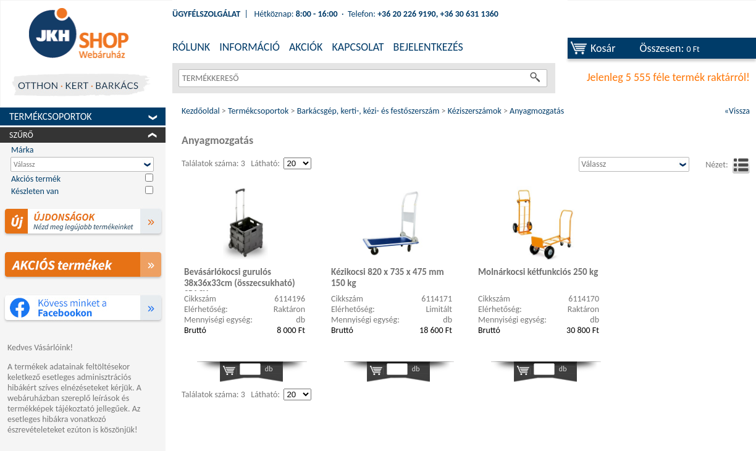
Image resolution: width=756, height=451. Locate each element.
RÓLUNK (191, 47)
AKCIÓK (305, 47)
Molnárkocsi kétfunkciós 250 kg (538, 271)
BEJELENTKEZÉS (428, 47)
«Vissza (737, 111)
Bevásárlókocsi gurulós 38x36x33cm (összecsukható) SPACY (239, 278)
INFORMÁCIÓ (249, 47)
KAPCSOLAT (358, 47)
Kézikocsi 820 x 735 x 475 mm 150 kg (387, 277)
